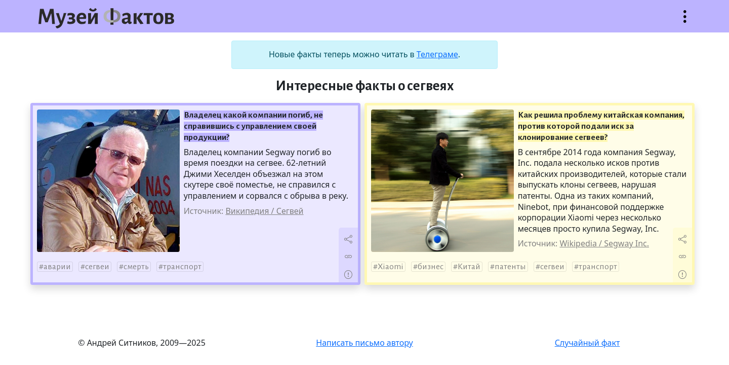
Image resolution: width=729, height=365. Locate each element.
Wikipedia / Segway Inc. (604, 243)
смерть (136, 266)
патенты (510, 266)
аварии (57, 266)
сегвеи (97, 266)
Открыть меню (685, 21)
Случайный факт (587, 342)
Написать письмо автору (364, 342)
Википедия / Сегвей (264, 210)
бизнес (430, 266)
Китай (469, 266)
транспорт (182, 266)
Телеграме (437, 54)
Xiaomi (390, 266)
